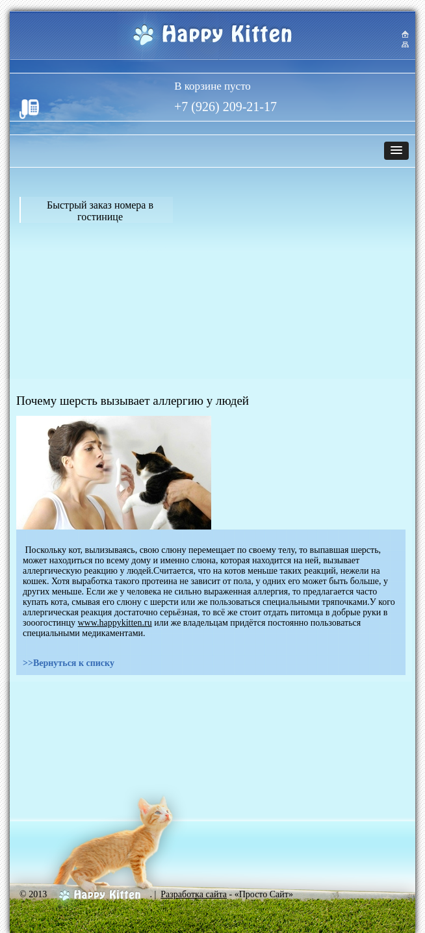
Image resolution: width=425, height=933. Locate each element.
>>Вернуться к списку (68, 663)
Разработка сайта (194, 894)
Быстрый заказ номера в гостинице (100, 210)
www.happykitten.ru (115, 623)
